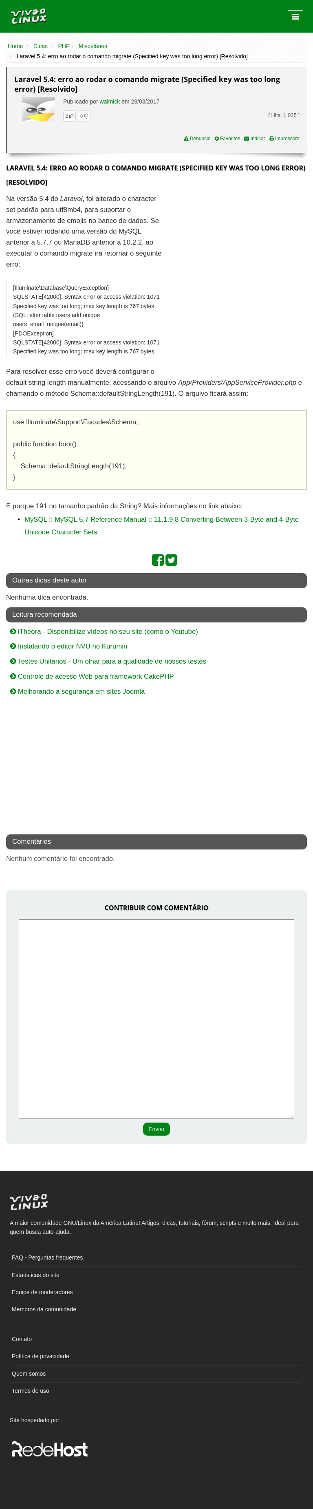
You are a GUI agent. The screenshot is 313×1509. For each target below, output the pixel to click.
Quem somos (29, 1373)
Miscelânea (93, 46)
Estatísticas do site (36, 1275)
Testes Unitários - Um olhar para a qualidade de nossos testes (108, 661)
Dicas (40, 46)
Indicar (254, 138)
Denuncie (197, 138)
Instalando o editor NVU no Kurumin (68, 646)
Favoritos (227, 138)
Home (15, 46)
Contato (22, 1339)
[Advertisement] (236, 253)
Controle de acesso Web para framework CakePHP (92, 676)
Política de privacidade (40, 1356)
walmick (110, 101)
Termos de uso (30, 1391)
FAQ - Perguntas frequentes (47, 1257)
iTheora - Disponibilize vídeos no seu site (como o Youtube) (104, 631)
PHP (64, 46)
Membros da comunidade (44, 1309)
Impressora (284, 138)
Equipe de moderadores (42, 1292)
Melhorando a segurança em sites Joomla (77, 691)
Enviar (156, 1129)
